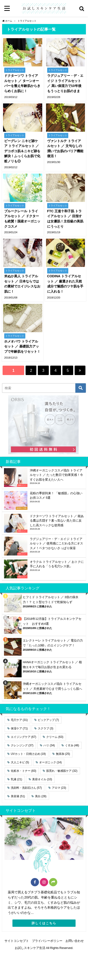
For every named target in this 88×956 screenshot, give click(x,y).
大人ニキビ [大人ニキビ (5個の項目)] (20, 762)
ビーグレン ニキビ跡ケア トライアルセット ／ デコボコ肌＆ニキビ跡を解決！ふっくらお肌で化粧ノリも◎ (22, 151)
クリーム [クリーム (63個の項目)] (54, 736)
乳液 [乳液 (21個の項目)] (16, 779)
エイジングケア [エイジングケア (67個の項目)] (23, 736)
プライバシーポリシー (47, 940)
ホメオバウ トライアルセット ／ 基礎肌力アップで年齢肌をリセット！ (22, 346)
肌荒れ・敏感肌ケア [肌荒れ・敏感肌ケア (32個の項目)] (61, 770)
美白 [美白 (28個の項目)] (40, 796)
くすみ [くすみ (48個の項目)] (72, 745)
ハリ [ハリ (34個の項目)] (49, 745)
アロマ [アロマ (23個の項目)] (59, 787)
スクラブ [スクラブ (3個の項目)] (45, 728)
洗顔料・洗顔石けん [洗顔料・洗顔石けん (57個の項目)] (26, 787)
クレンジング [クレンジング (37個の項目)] (22, 745)
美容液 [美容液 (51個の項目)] (18, 796)
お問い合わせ (74, 940)
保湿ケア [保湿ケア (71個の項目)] (19, 728)
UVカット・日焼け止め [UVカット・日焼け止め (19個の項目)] (28, 753)
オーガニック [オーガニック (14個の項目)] (50, 762)
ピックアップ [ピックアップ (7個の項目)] (48, 720)
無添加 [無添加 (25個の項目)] (63, 753)
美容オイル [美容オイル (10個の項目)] (42, 779)
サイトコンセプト (16, 940)
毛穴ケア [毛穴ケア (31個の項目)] (19, 720)
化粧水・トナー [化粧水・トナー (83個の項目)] (23, 770)
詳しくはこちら (44, 923)
